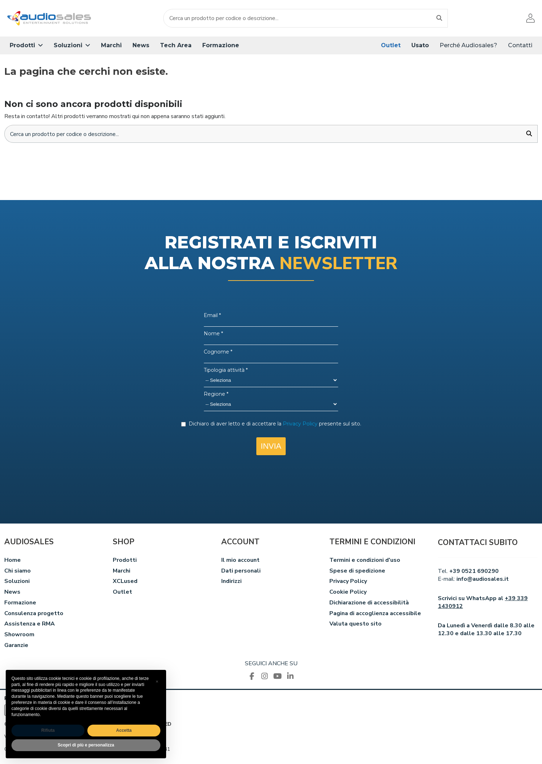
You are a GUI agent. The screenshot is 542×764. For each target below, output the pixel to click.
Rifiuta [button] (47, 730)
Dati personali (241, 571)
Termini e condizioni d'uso (364, 560)
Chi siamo (17, 571)
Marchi (121, 571)
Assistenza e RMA (29, 624)
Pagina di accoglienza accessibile (375, 614)
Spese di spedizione (357, 571)
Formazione (20, 603)
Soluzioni (17, 582)
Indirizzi (231, 582)
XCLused (125, 582)
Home (12, 560)
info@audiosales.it (482, 580)
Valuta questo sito (355, 624)
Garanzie (16, 646)
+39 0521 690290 (474, 571)
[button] (26, 45)
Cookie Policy (348, 593)
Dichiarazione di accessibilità (369, 603)
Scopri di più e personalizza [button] (86, 745)
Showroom (19, 635)
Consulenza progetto (33, 614)
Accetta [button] (123, 730)
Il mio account (240, 560)
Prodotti (125, 560)
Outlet (122, 593)
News (12, 593)
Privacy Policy (348, 582)
